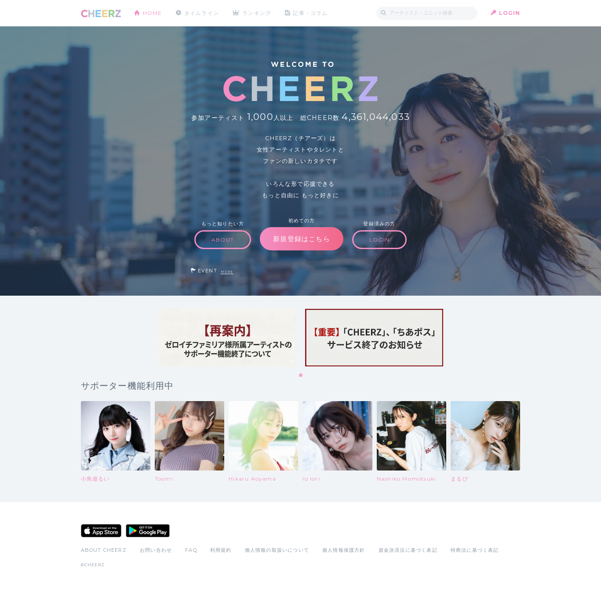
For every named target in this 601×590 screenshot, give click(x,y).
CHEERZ (101, 13)
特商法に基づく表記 (475, 550)
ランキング (256, 13)
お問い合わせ (156, 550)
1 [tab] (301, 375)
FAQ (191, 550)
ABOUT (222, 239)
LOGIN (510, 13)
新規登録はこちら (301, 239)
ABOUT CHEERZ (104, 550)
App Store (101, 530)
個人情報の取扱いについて (277, 550)
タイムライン (201, 13)
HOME (152, 13)
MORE (227, 272)
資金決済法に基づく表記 (408, 550)
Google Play (148, 530)
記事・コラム (310, 13)
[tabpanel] (227, 337)
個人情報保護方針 (343, 550)
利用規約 (221, 550)
